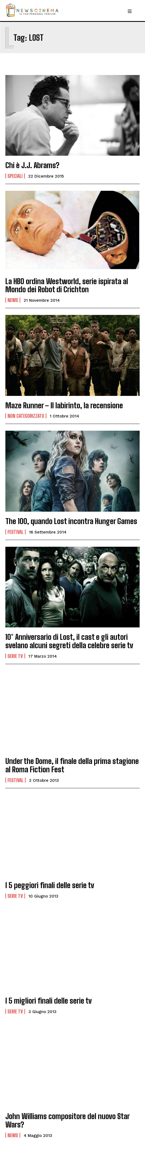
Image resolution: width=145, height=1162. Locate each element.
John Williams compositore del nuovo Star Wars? (67, 1120)
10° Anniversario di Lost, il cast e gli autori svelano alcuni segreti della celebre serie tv (69, 641)
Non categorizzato (26, 415)
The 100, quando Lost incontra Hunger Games (71, 521)
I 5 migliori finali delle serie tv (48, 1000)
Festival (15, 531)
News (13, 300)
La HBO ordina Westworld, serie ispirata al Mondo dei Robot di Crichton (66, 285)
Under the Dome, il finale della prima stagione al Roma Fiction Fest (72, 765)
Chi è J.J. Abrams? (32, 165)
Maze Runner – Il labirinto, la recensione (64, 405)
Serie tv (15, 656)
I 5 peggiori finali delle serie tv (49, 885)
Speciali (15, 176)
